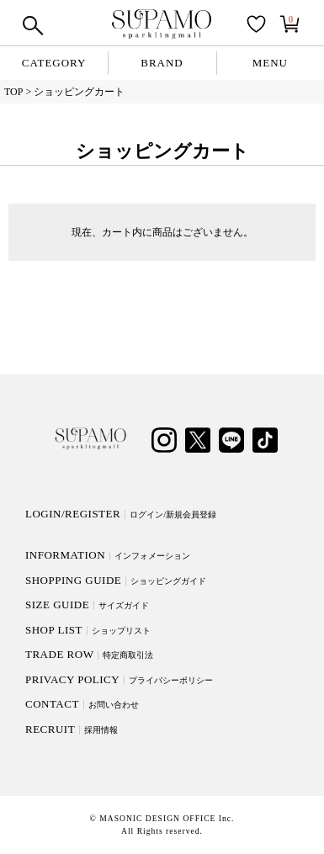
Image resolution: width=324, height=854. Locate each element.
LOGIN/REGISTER (120, 513)
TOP (13, 92)
